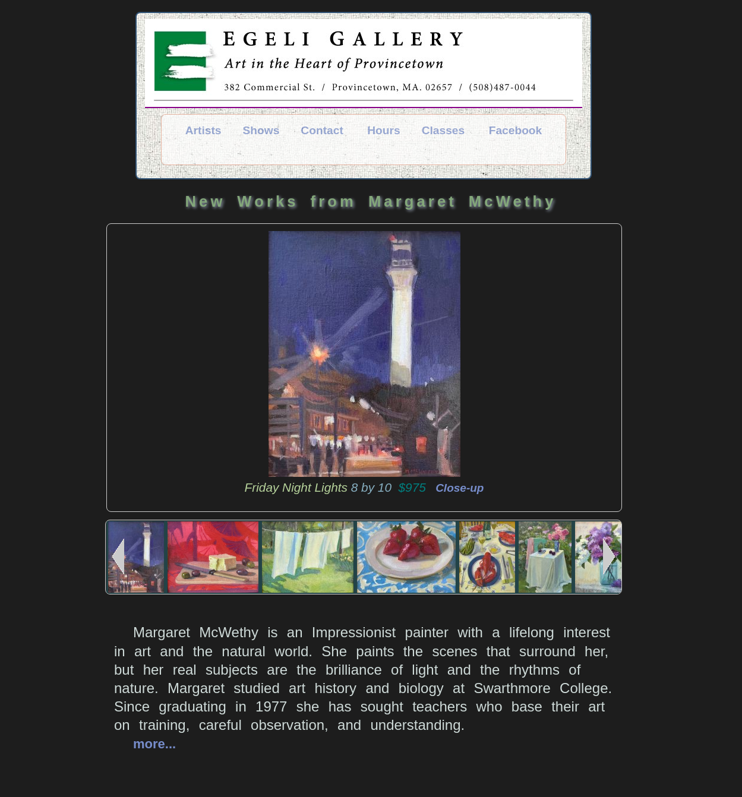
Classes (443, 130)
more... (154, 743)
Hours (383, 130)
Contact (322, 130)
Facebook (515, 130)
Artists (203, 130)
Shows (261, 130)
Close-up (457, 488)
